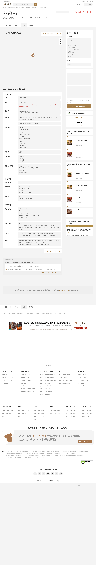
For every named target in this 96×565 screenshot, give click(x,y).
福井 (35, 419)
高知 (67, 413)
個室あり (35, 233)
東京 (19, 410)
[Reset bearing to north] (60, 44)
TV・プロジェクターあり (25, 236)
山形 (10, 413)
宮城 (3, 413)
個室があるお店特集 (45, 394)
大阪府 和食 (14, 7)
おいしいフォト (82, 377)
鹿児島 (83, 416)
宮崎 (90, 413)
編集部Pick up (25, 371)
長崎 (90, 410)
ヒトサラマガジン (25, 377)
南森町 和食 (33, 7)
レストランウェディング (84, 380)
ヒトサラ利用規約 (72, 451)
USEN (3, 451)
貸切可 (53, 233)
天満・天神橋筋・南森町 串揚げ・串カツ (47, 313)
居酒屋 (11, 17)
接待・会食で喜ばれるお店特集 (48, 380)
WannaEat (81, 383)
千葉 (27, 410)
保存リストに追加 (62, 12)
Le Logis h (79, 152)
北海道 (3, 410)
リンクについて (50, 451)
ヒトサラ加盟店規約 (27, 453)
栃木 (26, 413)
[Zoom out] (60, 41)
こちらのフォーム (64, 290)
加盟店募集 (44, 451)
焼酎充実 (40, 233)
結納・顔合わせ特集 (45, 389)
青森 (8, 410)
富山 (39, 416)
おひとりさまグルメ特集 (46, 391)
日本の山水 (81, 386)
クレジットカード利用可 (25, 233)
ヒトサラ (5, 7)
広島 (70, 416)
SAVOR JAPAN (82, 375)
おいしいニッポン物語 (26, 380)
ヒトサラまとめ (25, 386)
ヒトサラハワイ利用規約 (44, 455)
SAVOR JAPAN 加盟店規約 (38, 453)
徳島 (67, 410)
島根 (74, 413)
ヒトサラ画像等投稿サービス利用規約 (74, 455)
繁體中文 (53, 480)
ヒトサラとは (15, 451)
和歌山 (55, 413)
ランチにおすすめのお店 (46, 386)
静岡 (39, 413)
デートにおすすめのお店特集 (47, 377)
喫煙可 (55, 236)
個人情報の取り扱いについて (29, 457)
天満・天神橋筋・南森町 (9, 313)
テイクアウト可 (6, 18)
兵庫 (54, 410)
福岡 (83, 410)
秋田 (7, 413)
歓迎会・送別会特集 (45, 383)
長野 (42, 410)
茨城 (23, 413)
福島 (3, 416)
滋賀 (59, 413)
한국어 (58, 480)
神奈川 (23, 410)
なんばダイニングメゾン (65, 375)
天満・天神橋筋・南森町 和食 (24, 7)
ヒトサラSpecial (25, 375)
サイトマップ (31, 451)
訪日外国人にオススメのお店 (28, 389)
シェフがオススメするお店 (8, 377)
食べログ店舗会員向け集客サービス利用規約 (11, 455)
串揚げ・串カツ (6, 17)
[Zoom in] (60, 39)
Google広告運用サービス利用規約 (52, 453)
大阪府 (9, 7)
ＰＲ (60, 371)
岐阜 (35, 413)
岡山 (67, 416)
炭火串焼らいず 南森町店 (82, 173)
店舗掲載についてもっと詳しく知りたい (50, 273)
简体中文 (48, 480)
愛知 (42, 413)
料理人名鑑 (4, 375)
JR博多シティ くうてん (65, 377)
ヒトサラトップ (8, 451)
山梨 (39, 410)
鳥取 (70, 413)
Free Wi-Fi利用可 (37, 236)
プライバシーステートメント (43, 457)
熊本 (83, 413)
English (42, 480)
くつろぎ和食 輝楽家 (81, 140)
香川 (70, 410)
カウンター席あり (47, 236)
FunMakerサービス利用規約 (8, 457)
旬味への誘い (24, 383)
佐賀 (86, 410)
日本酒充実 (47, 233)
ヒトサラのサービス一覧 (87, 1)
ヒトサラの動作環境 (23, 451)
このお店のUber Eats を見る (77, 113)
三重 (35, 416)
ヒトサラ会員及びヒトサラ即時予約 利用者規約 (12, 453)
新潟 (35, 410)
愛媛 (74, 410)
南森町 (18, 313)
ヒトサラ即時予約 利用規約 (82, 451)
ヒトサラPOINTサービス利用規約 (58, 455)
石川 (42, 416)
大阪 (51, 410)
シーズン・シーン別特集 (46, 371)
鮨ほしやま (79, 210)
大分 (86, 413)
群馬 (19, 416)
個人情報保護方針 (19, 457)
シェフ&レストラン (7, 371)
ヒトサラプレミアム (7, 380)
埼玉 (19, 413)
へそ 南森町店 (40, 7)
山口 (74, 416)
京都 (58, 410)
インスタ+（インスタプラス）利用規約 (30, 455)
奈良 (51, 413)
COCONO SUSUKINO (64, 383)
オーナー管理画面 (63, 451)
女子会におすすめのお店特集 (47, 375)
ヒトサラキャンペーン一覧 (27, 391)
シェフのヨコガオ (6, 383)
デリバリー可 (13, 18)
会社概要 (57, 451)
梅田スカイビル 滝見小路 (65, 380)
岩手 (11, 410)
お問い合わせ (38, 451)
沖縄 (88, 416)
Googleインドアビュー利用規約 (68, 453)
